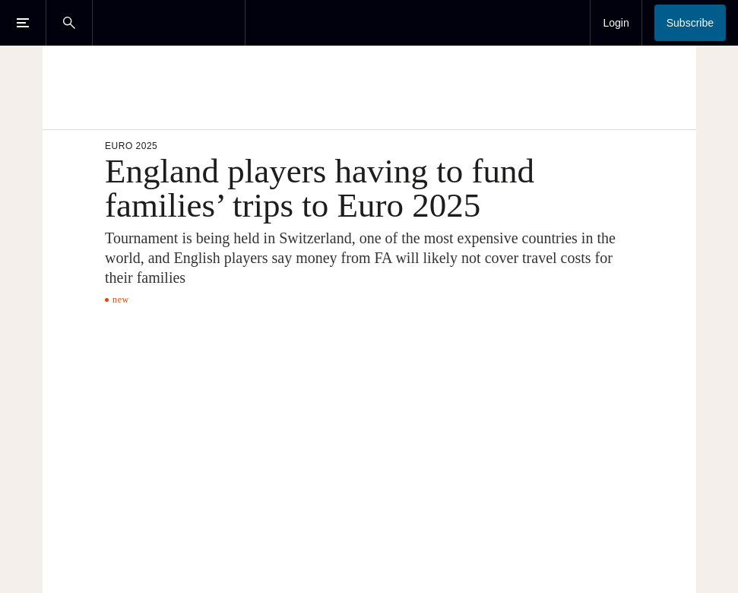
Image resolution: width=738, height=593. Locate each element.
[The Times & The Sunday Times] (169, 23)
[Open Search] (69, 23)
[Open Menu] (23, 23)
